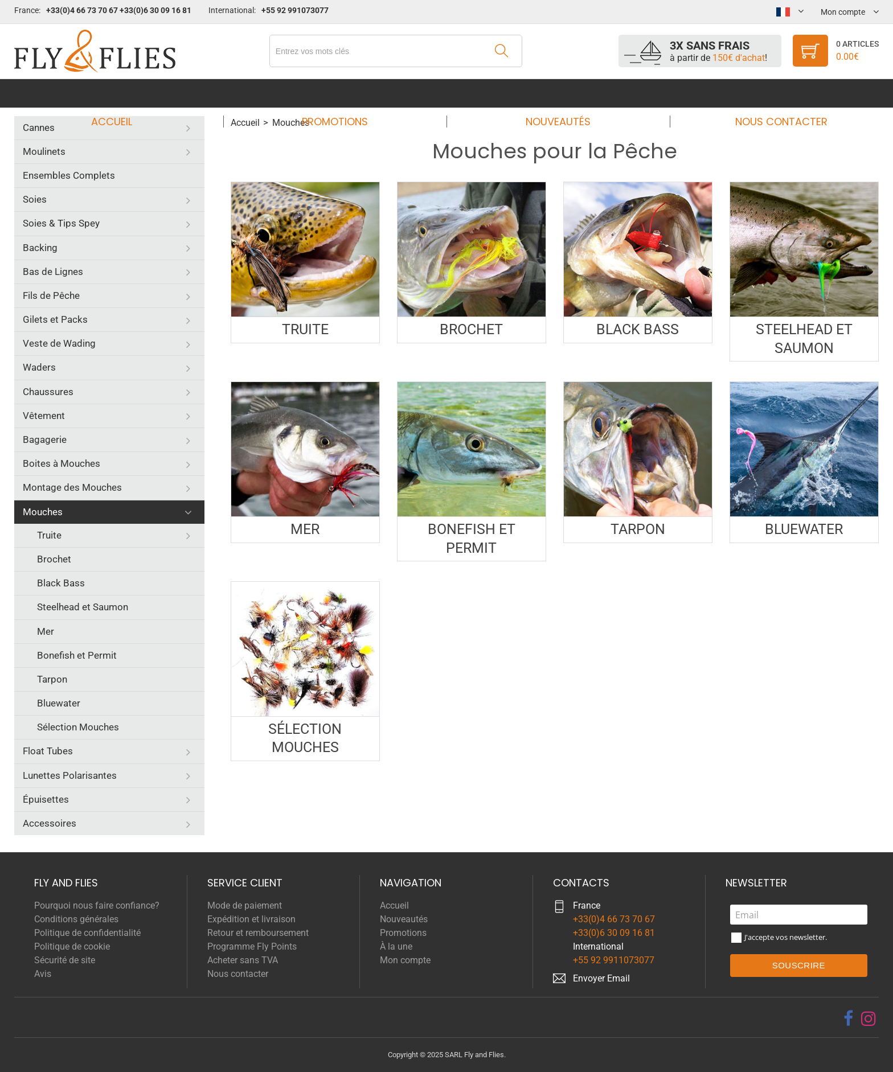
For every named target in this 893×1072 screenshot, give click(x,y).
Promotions (338, 93)
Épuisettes (46, 799)
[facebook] (848, 1018)
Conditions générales (76, 919)
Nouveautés (554, 93)
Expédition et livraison (251, 919)
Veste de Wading (59, 343)
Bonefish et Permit (77, 655)
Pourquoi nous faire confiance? (96, 905)
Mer (45, 631)
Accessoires (49, 823)
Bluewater (58, 703)
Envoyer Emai (600, 978)
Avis (42, 973)
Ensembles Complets (69, 175)
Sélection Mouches (78, 727)
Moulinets (44, 151)
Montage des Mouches (72, 487)
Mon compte (405, 960)
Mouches (43, 511)
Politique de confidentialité (87, 932)
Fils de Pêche (51, 295)
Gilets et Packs (55, 319)
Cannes (39, 127)
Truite (49, 535)
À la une (396, 946)
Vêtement (44, 415)
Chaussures (48, 391)
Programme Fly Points (252, 946)
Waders (39, 367)
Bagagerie (45, 439)
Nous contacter (770, 93)
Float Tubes (48, 751)
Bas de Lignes (53, 271)
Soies (35, 199)
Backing (40, 247)
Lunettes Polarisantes (70, 775)
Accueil (122, 93)
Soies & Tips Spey (61, 223)
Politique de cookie (72, 946)
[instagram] (868, 1018)
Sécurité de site (64, 960)
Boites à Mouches (61, 463)
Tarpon (52, 679)
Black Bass (61, 583)
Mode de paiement (244, 905)
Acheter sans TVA (242, 960)
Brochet (54, 559)
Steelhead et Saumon (82, 607)
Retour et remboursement (258, 932)
